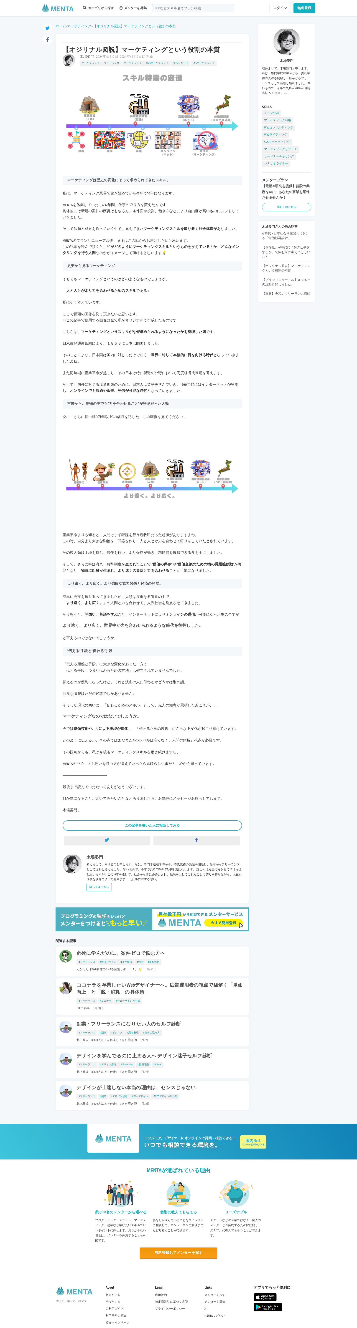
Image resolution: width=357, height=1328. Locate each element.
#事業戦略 (153, 962)
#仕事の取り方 (151, 1032)
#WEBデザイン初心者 (128, 1001)
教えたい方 (113, 1295)
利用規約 (161, 1295)
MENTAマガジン (214, 1315)
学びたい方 (113, 1301)
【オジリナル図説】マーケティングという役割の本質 (134, 26)
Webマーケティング (157, 63)
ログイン (280, 8)
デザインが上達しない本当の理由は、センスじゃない (136, 1087)
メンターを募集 (133, 8)
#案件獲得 (126, 962)
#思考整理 (133, 1032)
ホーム (61, 26)
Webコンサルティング (278, 127)
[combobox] (193, 8)
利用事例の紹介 (116, 1315)
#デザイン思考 (108, 1064)
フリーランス (111, 63)
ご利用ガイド (115, 1308)
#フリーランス (87, 962)
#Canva (157, 1064)
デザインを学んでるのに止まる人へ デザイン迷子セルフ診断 (144, 1055)
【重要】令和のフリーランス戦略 (286, 293)
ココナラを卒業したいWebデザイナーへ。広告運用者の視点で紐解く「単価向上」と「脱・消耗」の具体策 (159, 989)
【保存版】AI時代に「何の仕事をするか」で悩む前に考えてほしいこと (286, 252)
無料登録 (304, 8)
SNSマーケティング (203, 63)
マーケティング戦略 (277, 120)
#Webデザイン (108, 962)
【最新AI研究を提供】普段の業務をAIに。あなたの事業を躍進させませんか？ (286, 191)
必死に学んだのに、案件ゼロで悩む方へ (121, 953)
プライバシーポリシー (170, 1308)
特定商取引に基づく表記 (171, 1301)
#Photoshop (127, 1064)
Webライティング (275, 134)
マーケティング (79, 26)
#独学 (140, 962)
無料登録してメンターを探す (178, 1253)
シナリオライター (276, 163)
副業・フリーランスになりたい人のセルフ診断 (128, 1024)
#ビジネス (116, 1032)
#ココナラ (105, 1001)
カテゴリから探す (98, 8)
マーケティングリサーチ (280, 149)
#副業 (103, 1032)
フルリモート (180, 63)
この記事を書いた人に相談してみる (152, 825)
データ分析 (271, 113)
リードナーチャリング (279, 156)
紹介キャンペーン (118, 1322)
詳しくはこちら (99, 887)
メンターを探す (214, 1295)
